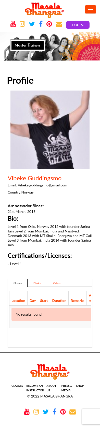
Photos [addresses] (37, 283)
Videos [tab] (56, 283)
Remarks (77, 300)
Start (44, 300)
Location (18, 300)
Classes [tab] (18, 283)
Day (33, 300)
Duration (59, 300)
